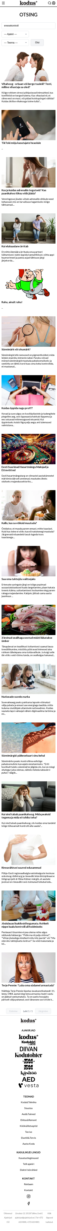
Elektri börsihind (28, 1169)
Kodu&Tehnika (28, 1102)
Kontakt (28, 1190)
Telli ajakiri (28, 1163)
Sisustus (28, 1108)
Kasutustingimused (28, 1157)
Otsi (37, 42)
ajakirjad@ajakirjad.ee (24, 1217)
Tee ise (28, 1131)
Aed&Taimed (28, 1114)
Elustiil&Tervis (28, 1137)
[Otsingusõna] (28, 25)
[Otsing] (49, 3)
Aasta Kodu (28, 1143)
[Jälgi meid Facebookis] (28, 1204)
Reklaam (28, 1184)
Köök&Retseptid (28, 1125)
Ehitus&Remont (28, 1119)
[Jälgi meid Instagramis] (28, 1197)
